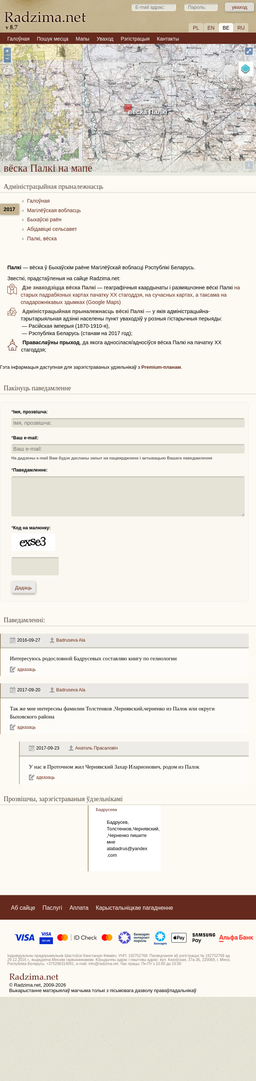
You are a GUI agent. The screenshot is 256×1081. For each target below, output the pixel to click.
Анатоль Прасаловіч (96, 748)
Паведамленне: (30, 470)
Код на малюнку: (32, 527)
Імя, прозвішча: (30, 411)
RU (241, 28)
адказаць (26, 669)
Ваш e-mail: (25, 437)
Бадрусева (106, 809)
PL (196, 28)
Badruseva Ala (71, 640)
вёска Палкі (147, 112)
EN (210, 28)
